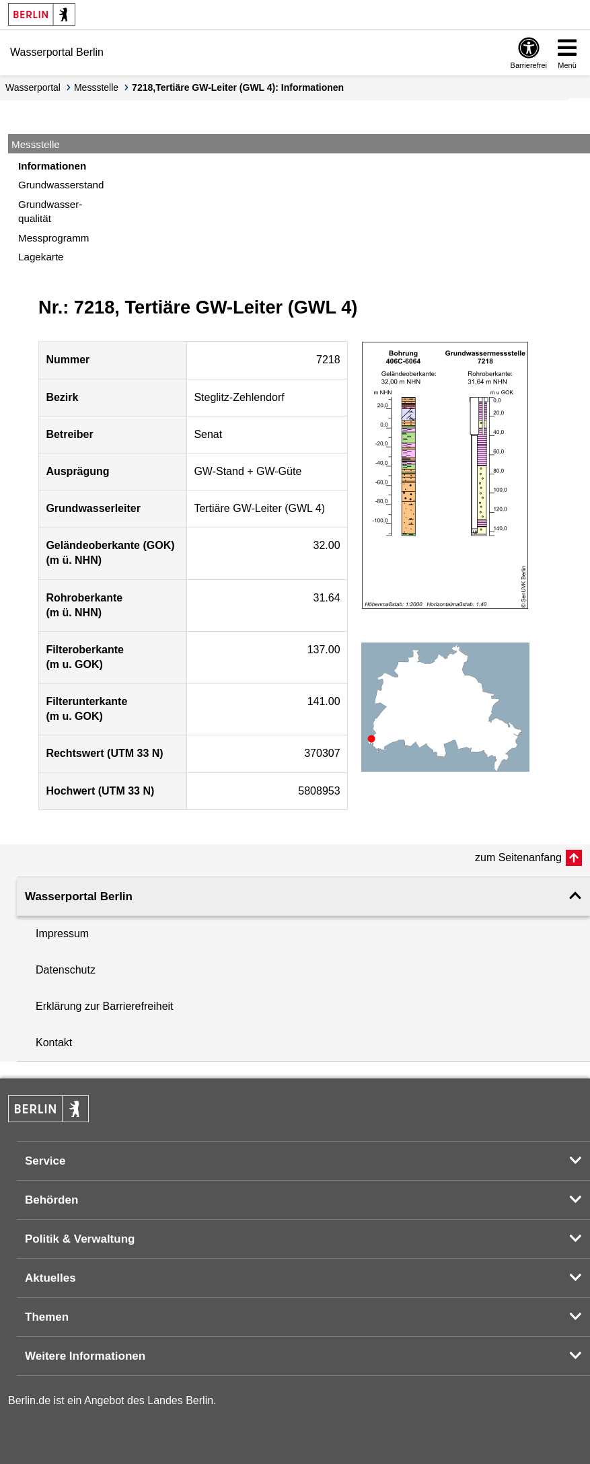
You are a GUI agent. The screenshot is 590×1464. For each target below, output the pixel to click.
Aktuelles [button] (50, 1278)
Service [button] (45, 1161)
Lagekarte (41, 256)
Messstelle (96, 87)
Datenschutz (66, 970)
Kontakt (54, 1042)
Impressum (62, 933)
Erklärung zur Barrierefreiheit (105, 1006)
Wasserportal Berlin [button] (79, 896)
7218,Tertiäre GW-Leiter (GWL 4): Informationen (238, 87)
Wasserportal (33, 87)
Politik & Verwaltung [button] (80, 1239)
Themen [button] (47, 1317)
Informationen (52, 166)
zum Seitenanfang (518, 857)
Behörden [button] (51, 1200)
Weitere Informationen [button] (85, 1356)
